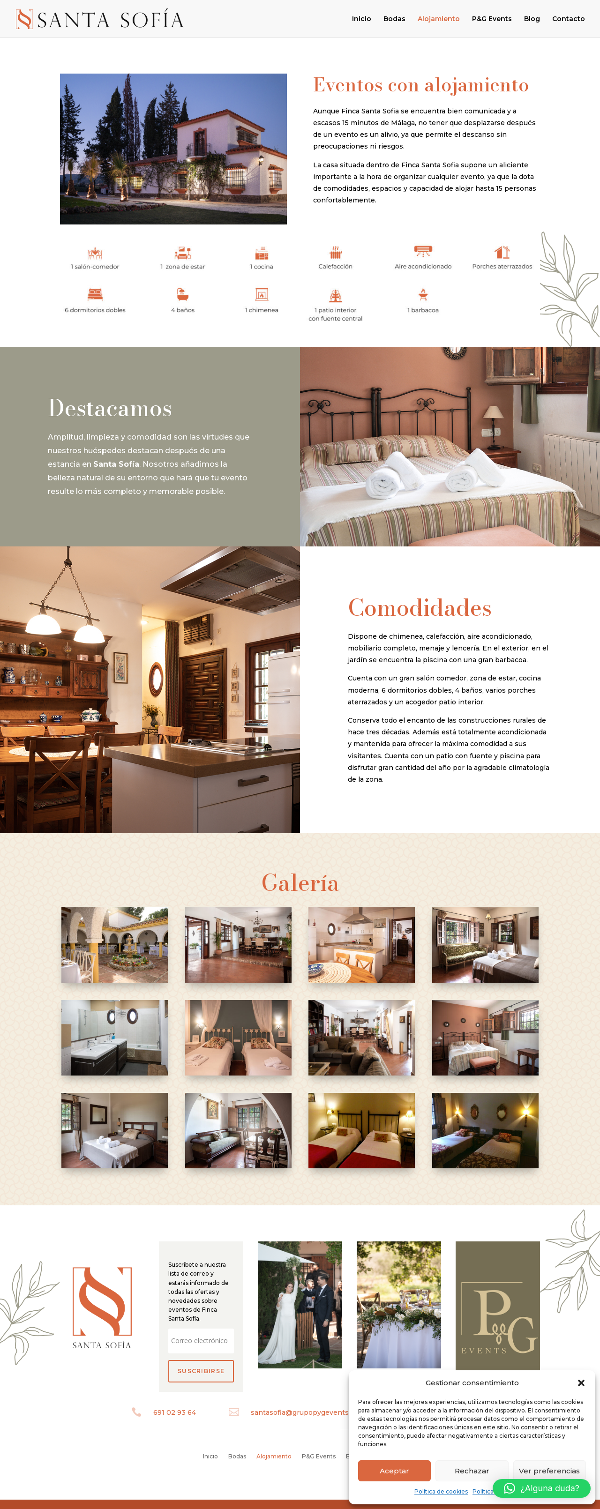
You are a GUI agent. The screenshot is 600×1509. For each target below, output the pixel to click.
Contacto (568, 19)
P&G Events (492, 19)
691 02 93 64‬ (174, 1412)
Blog (532, 19)
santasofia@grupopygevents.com (308, 1412)
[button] (581, 1383)
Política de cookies (441, 1491)
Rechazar (472, 1470)
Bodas (394, 19)
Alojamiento (439, 19)
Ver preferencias (549, 1470)
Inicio (361, 19)
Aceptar (394, 1470)
